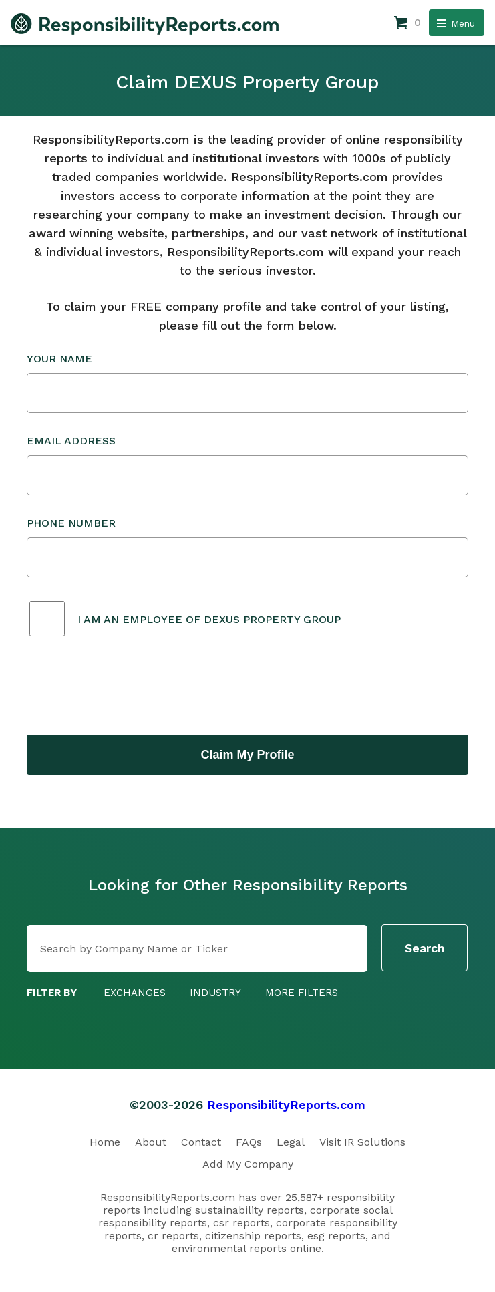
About (150, 1142)
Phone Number (247, 547)
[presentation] (128, 687)
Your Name (247, 382)
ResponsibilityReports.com (286, 1104)
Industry (215, 993)
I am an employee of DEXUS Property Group (209, 619)
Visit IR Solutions (362, 1142)
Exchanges (135, 993)
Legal (291, 1142)
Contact (201, 1142)
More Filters (301, 993)
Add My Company (247, 1164)
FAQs (249, 1142)
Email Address (247, 464)
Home (105, 1142)
